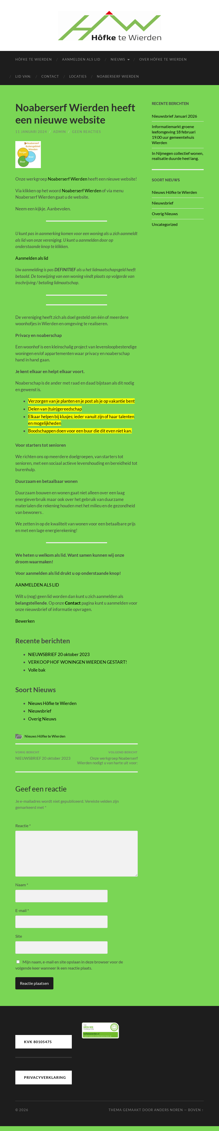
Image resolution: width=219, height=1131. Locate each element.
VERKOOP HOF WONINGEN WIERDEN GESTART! (77, 662)
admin (59, 132)
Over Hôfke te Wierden (163, 59)
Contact (50, 76)
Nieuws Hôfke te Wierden (52, 703)
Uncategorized (165, 224)
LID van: (23, 76)
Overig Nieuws (42, 718)
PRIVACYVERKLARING (45, 1082)
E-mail (22, 915)
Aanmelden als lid (81, 59)
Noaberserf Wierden (118, 76)
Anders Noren (168, 1114)
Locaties (78, 76)
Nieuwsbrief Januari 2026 (174, 116)
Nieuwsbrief (39, 711)
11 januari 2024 (31, 132)
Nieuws (118, 59)
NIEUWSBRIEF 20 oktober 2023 (59, 654)
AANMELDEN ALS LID (37, 585)
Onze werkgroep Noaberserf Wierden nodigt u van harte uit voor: (108, 760)
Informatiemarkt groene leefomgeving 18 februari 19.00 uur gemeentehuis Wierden (173, 134)
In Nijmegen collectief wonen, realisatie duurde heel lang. (177, 156)
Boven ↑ (196, 1114)
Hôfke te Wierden (33, 59)
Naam (21, 889)
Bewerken (24, 621)
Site (18, 940)
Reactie (23, 830)
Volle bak (36, 670)
